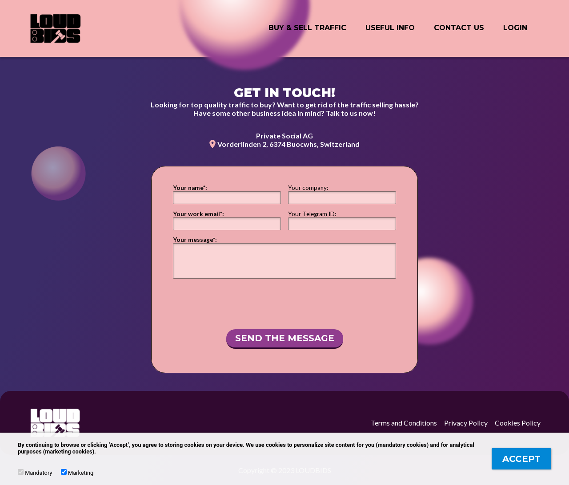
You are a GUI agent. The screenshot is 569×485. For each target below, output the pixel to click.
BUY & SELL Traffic (307, 28)
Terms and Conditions (404, 422)
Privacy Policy (466, 422)
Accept (521, 458)
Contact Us (459, 28)
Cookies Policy (518, 422)
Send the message (284, 338)
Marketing (77, 472)
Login (515, 28)
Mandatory (35, 472)
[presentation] (284, 302)
